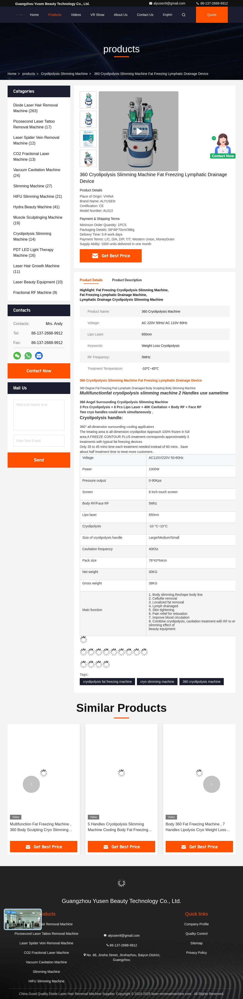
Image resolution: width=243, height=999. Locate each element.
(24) (36, 173)
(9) (35, 293)
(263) (35, 108)
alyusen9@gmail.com (167, 3)
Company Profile (196, 924)
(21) (37, 196)
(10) (38, 282)
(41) (36, 207)
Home (34, 15)
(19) (37, 220)
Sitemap (197, 943)
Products (54, 15)
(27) (32, 186)
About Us (121, 15)
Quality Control (197, 934)
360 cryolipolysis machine (202, 682)
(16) (33, 252)
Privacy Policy (196, 953)
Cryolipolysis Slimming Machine (64, 74)
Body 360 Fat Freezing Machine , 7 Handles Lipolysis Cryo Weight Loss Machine (196, 827)
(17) (34, 124)
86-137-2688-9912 (212, 3)
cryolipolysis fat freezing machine (107, 682)
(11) (36, 269)
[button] (88, 165)
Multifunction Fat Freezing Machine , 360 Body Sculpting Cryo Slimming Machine (40, 827)
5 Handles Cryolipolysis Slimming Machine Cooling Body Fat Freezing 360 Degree (118, 827)
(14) (32, 236)
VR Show (97, 15)
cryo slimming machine (157, 682)
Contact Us (145, 15)
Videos (76, 15)
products (28, 74)
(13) (31, 156)
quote (211, 15)
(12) (36, 140)
